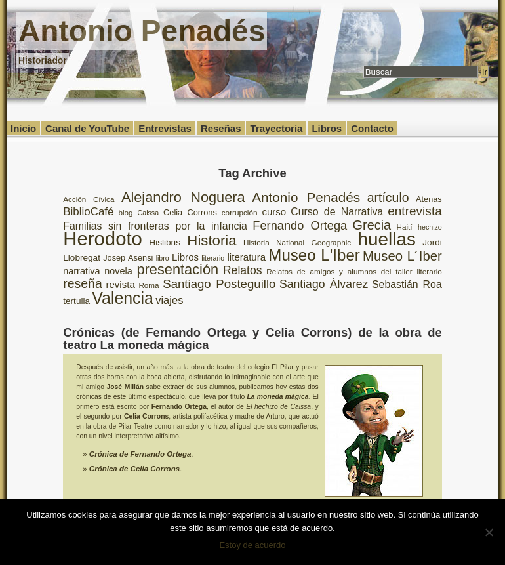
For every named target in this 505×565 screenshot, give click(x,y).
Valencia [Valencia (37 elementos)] (122, 298)
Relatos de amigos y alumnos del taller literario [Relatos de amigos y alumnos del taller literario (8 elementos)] (354, 271)
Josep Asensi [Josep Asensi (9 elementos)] (128, 257)
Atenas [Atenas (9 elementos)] (429, 199)
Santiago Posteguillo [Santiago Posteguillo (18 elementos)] (219, 284)
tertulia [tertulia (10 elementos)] (76, 301)
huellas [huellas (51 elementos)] (387, 239)
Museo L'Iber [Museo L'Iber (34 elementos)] (314, 255)
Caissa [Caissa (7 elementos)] (148, 213)
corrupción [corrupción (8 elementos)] (240, 212)
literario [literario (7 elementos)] (212, 258)
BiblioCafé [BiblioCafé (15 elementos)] (88, 211)
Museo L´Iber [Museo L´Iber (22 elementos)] (402, 256)
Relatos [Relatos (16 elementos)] (242, 270)
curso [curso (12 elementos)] (274, 211)
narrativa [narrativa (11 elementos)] (81, 271)
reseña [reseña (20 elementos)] (82, 283)
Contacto (372, 128)
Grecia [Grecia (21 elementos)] (372, 225)
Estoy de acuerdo (252, 545)
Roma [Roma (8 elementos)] (148, 285)
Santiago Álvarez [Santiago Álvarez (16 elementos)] (323, 284)
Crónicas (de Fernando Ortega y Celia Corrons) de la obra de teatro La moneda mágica (252, 338)
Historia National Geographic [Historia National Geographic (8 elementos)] (297, 242)
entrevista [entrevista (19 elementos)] (415, 211)
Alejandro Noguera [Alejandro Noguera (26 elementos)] (183, 197)
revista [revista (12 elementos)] (120, 284)
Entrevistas (165, 128)
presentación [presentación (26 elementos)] (178, 269)
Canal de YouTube (87, 128)
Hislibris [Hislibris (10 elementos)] (164, 242)
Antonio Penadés (141, 31)
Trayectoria (276, 128)
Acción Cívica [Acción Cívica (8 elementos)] (88, 199)
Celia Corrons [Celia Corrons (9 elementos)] (190, 212)
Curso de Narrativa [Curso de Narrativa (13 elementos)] (337, 211)
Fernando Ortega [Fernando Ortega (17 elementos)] (300, 225)
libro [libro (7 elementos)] (162, 258)
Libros (327, 128)
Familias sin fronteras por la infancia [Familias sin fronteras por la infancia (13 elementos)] (155, 226)
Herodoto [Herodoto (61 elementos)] (102, 238)
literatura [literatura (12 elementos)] (247, 256)
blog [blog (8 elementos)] (125, 212)
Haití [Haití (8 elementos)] (405, 226)
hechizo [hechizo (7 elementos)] (430, 227)
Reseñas (221, 128)
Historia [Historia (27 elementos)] (211, 240)
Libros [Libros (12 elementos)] (185, 256)
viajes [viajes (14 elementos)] (169, 300)
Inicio (23, 128)
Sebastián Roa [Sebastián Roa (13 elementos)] (407, 284)
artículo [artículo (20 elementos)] (388, 197)
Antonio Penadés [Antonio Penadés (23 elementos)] (306, 197)
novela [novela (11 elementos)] (118, 271)
